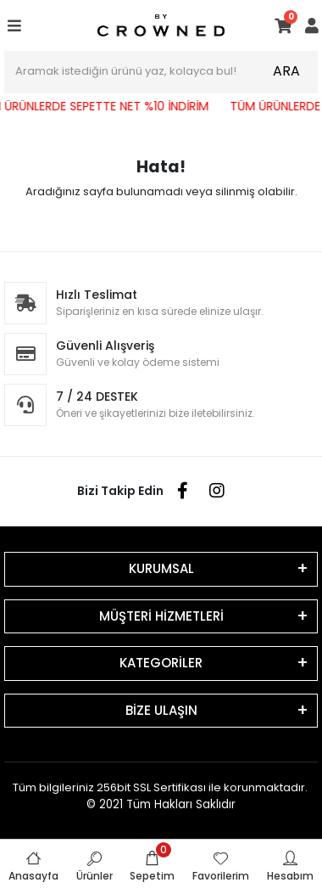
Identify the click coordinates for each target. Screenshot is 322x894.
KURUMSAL (161, 568)
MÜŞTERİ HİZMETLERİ (161, 616)
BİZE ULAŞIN (161, 710)
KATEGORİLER (161, 663)
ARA (286, 71)
